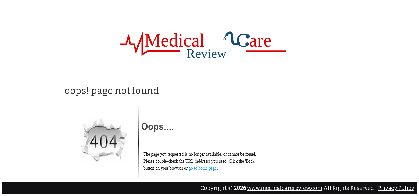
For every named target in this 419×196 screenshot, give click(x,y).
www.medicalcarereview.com (284, 188)
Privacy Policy (396, 188)
